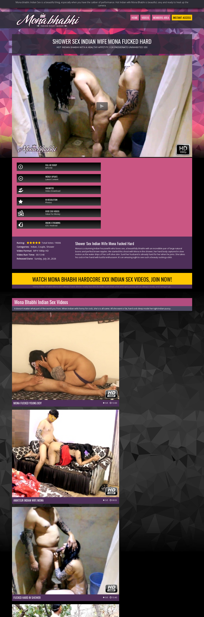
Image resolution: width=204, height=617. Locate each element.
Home (128, 22)
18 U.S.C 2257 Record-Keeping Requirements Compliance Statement (102, 602)
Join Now (78, 593)
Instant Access (181, 22)
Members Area (157, 22)
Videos (140, 22)
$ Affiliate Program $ (137, 593)
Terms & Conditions (110, 597)
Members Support (115, 593)
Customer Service (94, 593)
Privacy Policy (90, 597)
